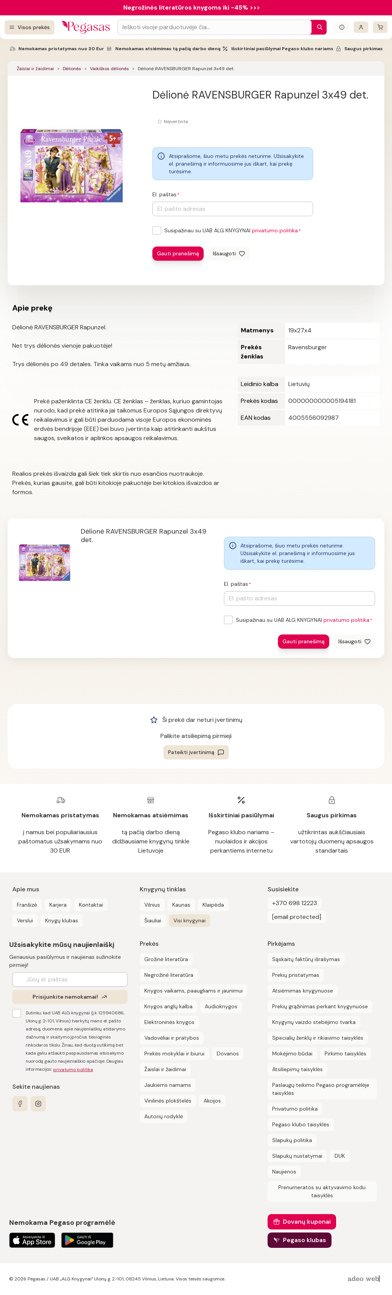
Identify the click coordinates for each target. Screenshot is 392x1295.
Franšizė (27, 904)
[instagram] (38, 1103)
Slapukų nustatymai (297, 1155)
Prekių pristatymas (295, 974)
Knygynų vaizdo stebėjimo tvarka (314, 1022)
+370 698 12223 (294, 903)
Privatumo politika (295, 1108)
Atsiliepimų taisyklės (297, 1069)
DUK (340, 1155)
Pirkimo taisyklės (345, 1053)
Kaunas (181, 904)
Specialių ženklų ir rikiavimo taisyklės (317, 1037)
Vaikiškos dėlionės (109, 69)
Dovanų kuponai (307, 1222)
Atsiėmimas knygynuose (302, 990)
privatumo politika (275, 230)
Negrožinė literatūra (168, 974)
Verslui (25, 920)
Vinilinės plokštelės (167, 1100)
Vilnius (152, 904)
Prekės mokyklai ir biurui (174, 1053)
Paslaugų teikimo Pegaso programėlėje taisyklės (320, 1088)
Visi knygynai (189, 920)
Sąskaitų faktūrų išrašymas (306, 959)
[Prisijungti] (361, 27)
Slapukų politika (292, 1140)
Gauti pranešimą (178, 253)
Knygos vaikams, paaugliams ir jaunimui (193, 990)
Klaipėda (213, 904)
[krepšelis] (380, 27)
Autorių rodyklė (163, 1116)
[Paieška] (318, 27)
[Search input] (215, 27)
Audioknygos (221, 1006)
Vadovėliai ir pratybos (171, 1037)
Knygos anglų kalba (168, 1006)
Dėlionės (72, 69)
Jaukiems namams (167, 1084)
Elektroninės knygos (169, 1022)
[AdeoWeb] (365, 1279)
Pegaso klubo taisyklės (300, 1124)
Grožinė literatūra (166, 959)
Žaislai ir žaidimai (35, 69)
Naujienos (284, 1171)
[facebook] (20, 1103)
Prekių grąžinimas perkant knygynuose (320, 1006)
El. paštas (164, 194)
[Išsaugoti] (229, 254)
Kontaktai (91, 904)
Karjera (58, 904)
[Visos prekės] (29, 27)
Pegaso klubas (304, 1240)
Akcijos (212, 1100)
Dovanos (228, 1053)
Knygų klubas (61, 920)
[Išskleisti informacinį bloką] (342, 27)
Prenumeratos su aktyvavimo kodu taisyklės (322, 1191)
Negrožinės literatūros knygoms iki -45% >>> (191, 7)
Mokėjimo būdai (292, 1053)
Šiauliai (152, 920)
